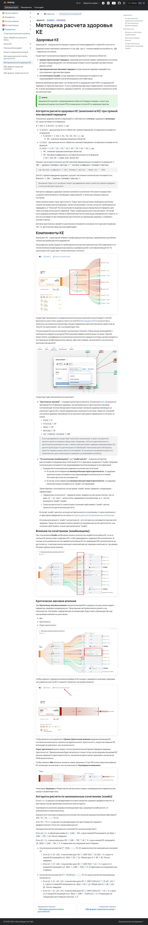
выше (102, 402)
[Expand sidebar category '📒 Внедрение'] (30, 17)
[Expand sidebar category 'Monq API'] (30, 44)
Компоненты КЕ (128, 29)
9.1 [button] (77, 3)
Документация (11, 7)
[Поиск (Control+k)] (136, 3)
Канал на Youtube (113, 3)
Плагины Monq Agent (13, 48)
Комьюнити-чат (103, 3)
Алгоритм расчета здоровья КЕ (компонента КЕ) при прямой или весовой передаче (134, 22)
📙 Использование (10, 21)
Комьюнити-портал (119, 3)
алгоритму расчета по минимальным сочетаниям (93, 515)
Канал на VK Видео (108, 3)
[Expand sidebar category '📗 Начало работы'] (30, 13)
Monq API (8, 44)
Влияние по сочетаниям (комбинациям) (133, 33)
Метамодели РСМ (88, 321)
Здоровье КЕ (127, 15)
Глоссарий (38, 7)
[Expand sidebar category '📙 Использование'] (30, 21)
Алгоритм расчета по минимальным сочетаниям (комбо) (134, 46)
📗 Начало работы (10, 13)
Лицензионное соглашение (130, 921)
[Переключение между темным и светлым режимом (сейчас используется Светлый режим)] (124, 3)
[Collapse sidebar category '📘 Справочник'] (30, 29)
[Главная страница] (38, 14)
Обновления (26, 7)
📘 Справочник (9, 29)
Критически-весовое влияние (132, 39)
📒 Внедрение (8, 17)
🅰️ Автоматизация (10, 25)
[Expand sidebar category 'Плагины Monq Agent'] (30, 48)
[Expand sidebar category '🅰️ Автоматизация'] (30, 25)
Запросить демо (90, 3)
